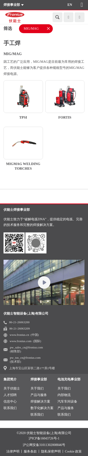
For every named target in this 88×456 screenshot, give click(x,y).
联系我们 (10, 408)
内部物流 (64, 395)
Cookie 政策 (73, 451)
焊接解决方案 (40, 401)
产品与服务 (39, 395)
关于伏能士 (12, 388)
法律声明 (12, 451)
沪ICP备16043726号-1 (44, 438)
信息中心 (10, 401)
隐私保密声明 (51, 451)
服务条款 (30, 451)
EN (70, 5)
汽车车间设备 (67, 401)
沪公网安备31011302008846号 (44, 445)
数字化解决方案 (42, 408)
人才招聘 (10, 395)
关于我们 (37, 388)
